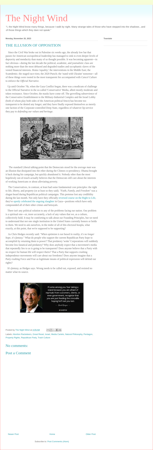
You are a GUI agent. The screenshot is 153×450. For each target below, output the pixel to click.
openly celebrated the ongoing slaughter (34, 201)
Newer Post (13, 434)
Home (52, 434)
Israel (47, 334)
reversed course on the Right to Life (76, 197)
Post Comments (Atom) (58, 441)
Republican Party (29, 337)
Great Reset (38, 334)
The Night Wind (37, 18)
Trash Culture (44, 337)
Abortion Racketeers (22, 334)
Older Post (91, 434)
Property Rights (13, 337)
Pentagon (88, 334)
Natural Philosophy (73, 334)
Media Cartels (57, 334)
